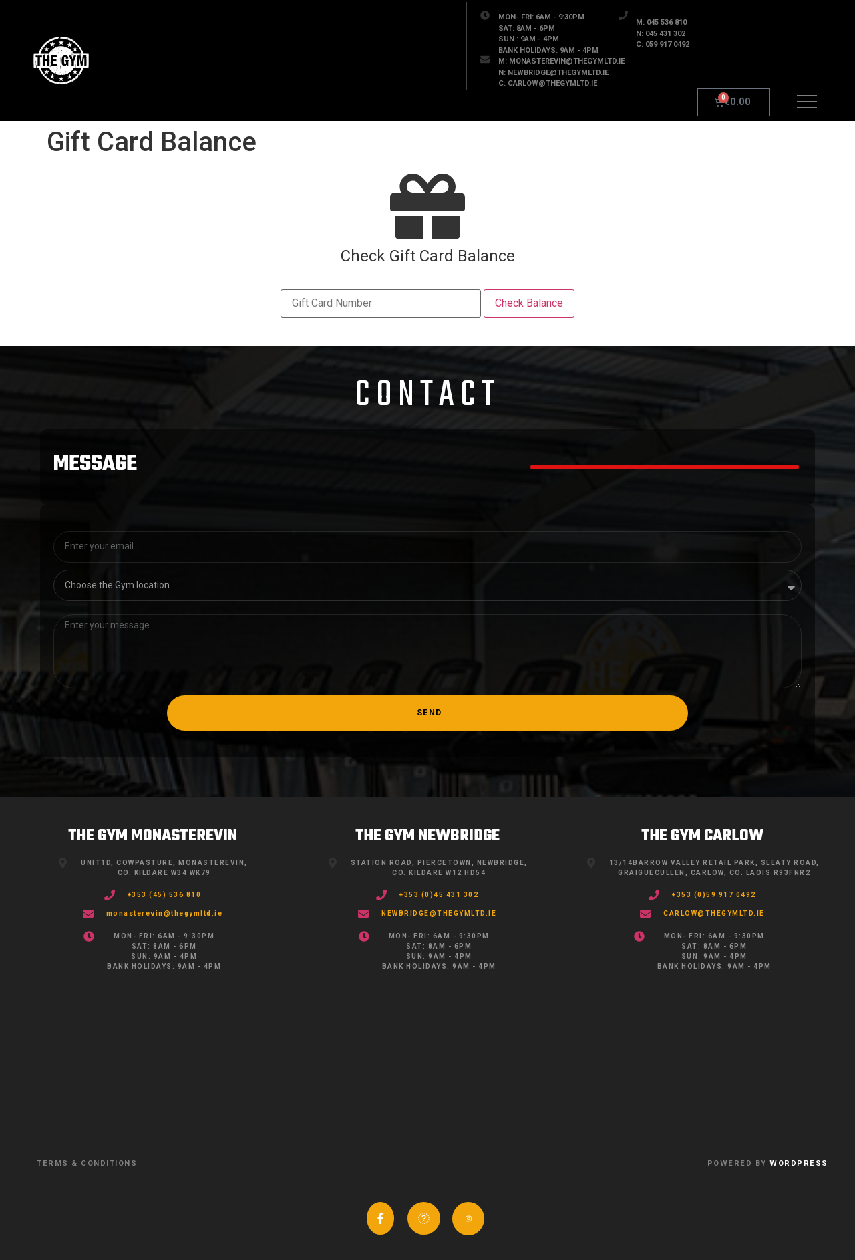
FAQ (420, 75)
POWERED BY (767, 1163)
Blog (344, 75)
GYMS (178, 75)
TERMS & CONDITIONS (87, 1163)
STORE (262, 75)
